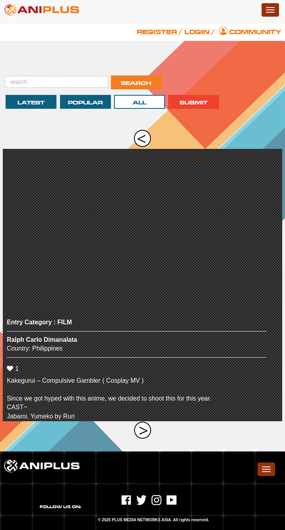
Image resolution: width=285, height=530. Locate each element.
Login (196, 32)
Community (255, 32)
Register (157, 32)
